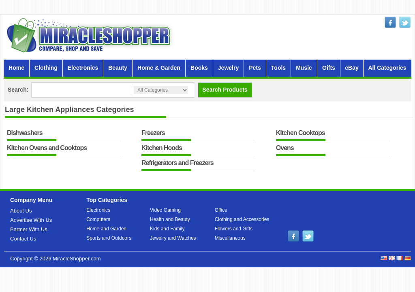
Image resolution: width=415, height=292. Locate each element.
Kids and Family (167, 229)
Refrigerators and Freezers (177, 163)
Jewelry (228, 67)
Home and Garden (106, 229)
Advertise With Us (31, 220)
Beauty (117, 67)
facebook (390, 22)
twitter (405, 22)
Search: (18, 89)
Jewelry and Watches (173, 238)
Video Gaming (165, 210)
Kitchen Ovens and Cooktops (47, 148)
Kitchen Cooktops (300, 133)
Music (304, 67)
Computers (98, 219)
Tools (278, 67)
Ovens (285, 148)
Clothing (46, 67)
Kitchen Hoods (161, 148)
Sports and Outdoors (108, 238)
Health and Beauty (170, 219)
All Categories (387, 67)
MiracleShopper (90, 35)
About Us (21, 211)
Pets (255, 67)
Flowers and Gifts (233, 229)
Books (199, 67)
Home (16, 67)
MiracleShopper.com (77, 259)
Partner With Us (28, 229)
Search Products (224, 89)
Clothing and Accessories (242, 219)
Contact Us (23, 239)
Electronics (83, 67)
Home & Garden (158, 67)
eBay (351, 67)
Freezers (153, 133)
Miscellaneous (230, 238)
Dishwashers (25, 133)
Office (221, 210)
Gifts (328, 67)
